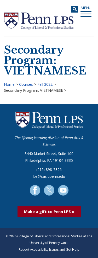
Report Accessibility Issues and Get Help (49, 249)
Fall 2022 (45, 84)
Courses (26, 84)
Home (9, 84)
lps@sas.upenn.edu (49, 176)
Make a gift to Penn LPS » (49, 211)
